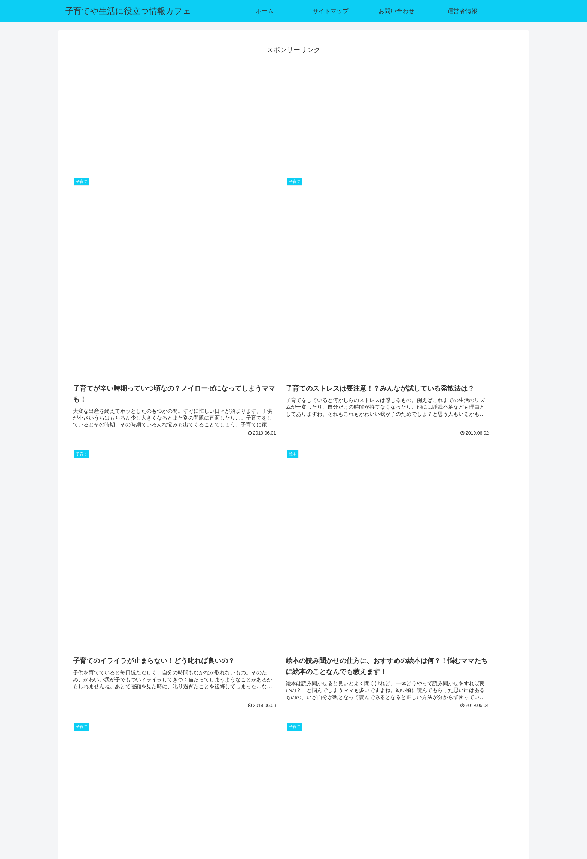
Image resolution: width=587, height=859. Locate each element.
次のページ (294, 744)
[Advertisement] (293, 108)
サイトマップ (432, 827)
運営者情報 (508, 827)
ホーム (401, 827)
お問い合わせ (471, 827)
